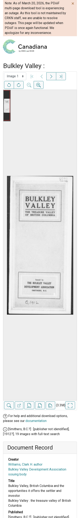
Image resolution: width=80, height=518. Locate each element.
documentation (36, 421)
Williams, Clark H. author (25, 464)
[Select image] (15, 76)
